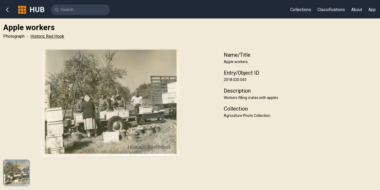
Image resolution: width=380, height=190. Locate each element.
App (372, 9)
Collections (300, 9)
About (356, 9)
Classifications (331, 9)
